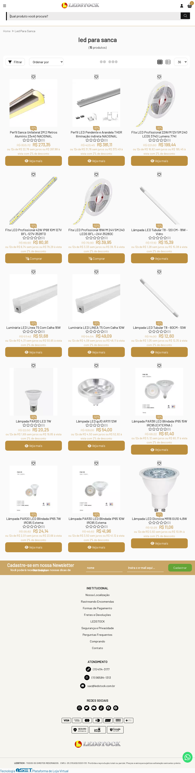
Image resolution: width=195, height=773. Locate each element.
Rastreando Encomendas (97, 601)
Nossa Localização (98, 595)
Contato (97, 648)
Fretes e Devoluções (97, 615)
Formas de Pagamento (97, 608)
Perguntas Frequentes (97, 635)
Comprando (97, 641)
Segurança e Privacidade (97, 628)
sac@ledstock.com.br (97, 686)
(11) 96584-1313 (97, 677)
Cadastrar (180, 568)
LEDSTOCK (98, 621)
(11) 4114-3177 (97, 669)
